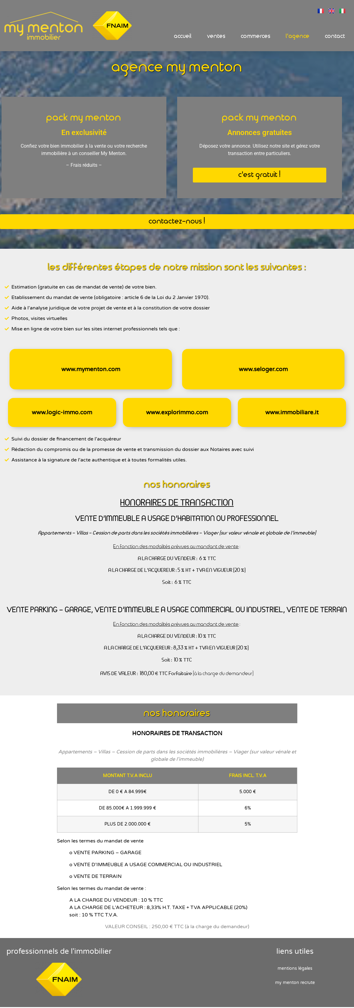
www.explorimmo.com (177, 413)
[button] (259, 176)
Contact (335, 36)
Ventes (216, 36)
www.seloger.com (263, 370)
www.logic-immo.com (62, 413)
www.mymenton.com (90, 370)
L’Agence (298, 36)
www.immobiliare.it (292, 413)
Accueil (183, 36)
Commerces (256, 36)
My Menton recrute (295, 983)
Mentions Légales (295, 969)
